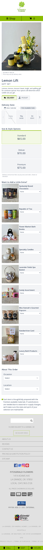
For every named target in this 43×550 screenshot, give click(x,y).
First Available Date (28, 108)
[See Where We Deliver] (21, 433)
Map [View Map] (21, 547)
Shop (10, 18)
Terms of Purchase (22, 541)
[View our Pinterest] (27, 466)
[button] (21, 503)
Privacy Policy (6, 541)
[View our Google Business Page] (19, 466)
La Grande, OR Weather (11, 534)
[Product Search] (21, 420)
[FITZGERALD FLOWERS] (21, 13)
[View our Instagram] (23, 466)
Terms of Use (37, 541)
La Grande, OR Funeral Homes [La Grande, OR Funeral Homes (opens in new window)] (14, 526)
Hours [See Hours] (36, 547)
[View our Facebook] (15, 466)
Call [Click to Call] (7, 547)
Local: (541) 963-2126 (21, 483)
